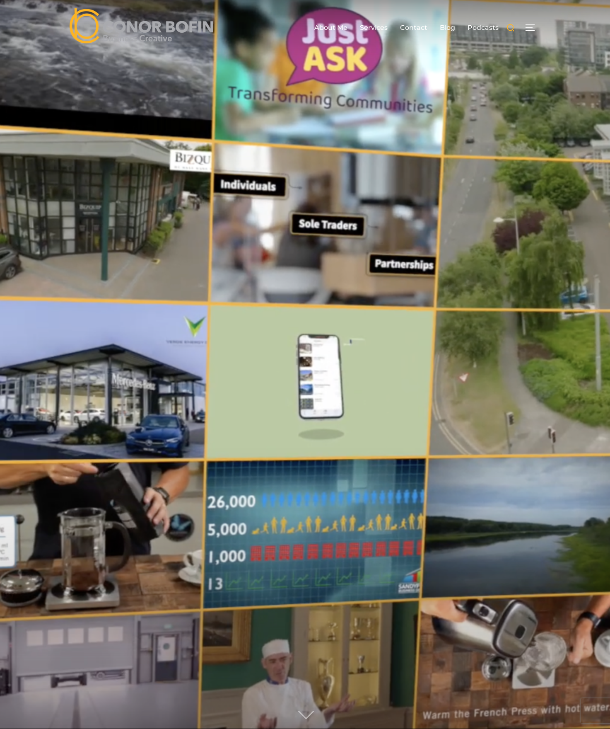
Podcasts (483, 27)
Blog (447, 27)
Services (374, 27)
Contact (413, 27)
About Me (330, 27)
